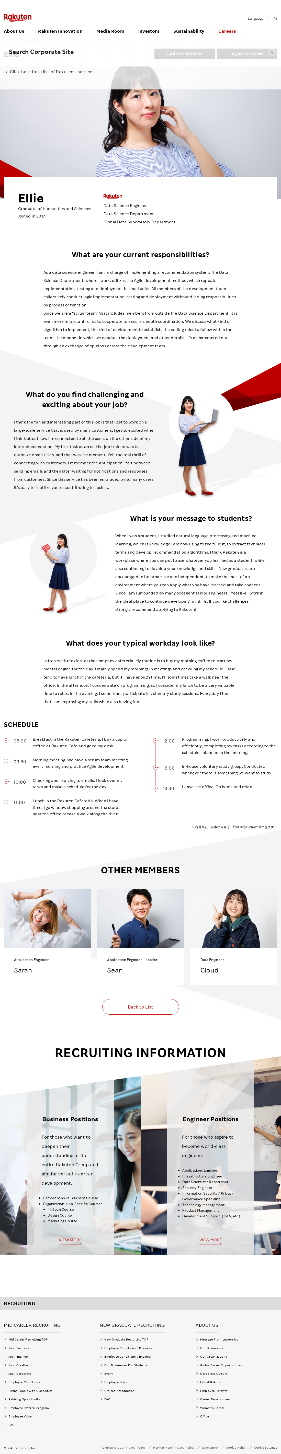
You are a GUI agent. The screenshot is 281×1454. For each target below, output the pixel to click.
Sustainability (188, 24)
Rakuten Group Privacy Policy (122, 1446)
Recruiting (30, 40)
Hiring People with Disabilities (30, 1389)
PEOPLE (104, 40)
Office (204, 1415)
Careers (227, 24)
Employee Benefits (213, 1389)
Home (9, 40)
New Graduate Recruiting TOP (126, 1338)
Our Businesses (211, 1346)
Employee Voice (19, 1415)
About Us (14, 24)
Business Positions (184, 53)
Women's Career (213, 1406)
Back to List (140, 1007)
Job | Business (18, 1346)
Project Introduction (119, 1389)
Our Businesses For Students (126, 1364)
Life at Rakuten (211, 1380)
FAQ (11, 1423)
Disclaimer (210, 1446)
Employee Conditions (24, 1380)
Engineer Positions (247, 53)
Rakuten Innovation (60, 24)
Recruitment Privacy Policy (174, 1446)
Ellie (121, 40)
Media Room (110, 24)
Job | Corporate (19, 1372)
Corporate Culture (213, 1372)
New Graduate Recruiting (68, 40)
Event (108, 1372)
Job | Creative (18, 1364)
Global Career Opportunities (221, 1364)
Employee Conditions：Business (128, 1346)
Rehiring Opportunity (24, 1398)
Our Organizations (213, 1355)
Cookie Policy (236, 1446)
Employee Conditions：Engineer (128, 1355)
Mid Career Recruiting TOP (28, 1338)
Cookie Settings (265, 1446)
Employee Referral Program (28, 1406)
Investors (149, 24)
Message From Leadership (219, 1338)
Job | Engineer (18, 1355)
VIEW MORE (70, 1239)
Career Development (215, 1398)
